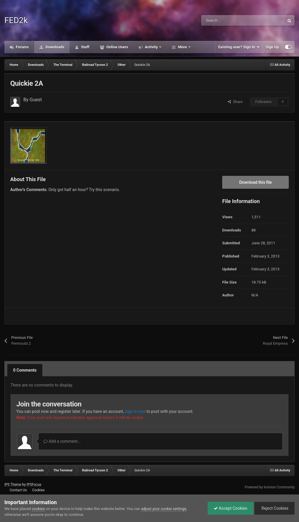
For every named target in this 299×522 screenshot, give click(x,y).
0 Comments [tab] (24, 370)
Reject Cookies (274, 508)
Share (235, 101)
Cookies (38, 490)
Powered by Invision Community (270, 487)
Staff (84, 47)
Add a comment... (62, 441)
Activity (151, 47)
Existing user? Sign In (239, 47)
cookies (38, 508)
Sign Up (272, 47)
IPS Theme (12, 484)
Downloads (55, 47)
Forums (22, 47)
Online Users (116, 47)
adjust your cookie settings (163, 508)
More (182, 47)
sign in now (135, 411)
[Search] (230, 20)
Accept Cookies (230, 508)
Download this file (255, 182)
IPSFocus (34, 484)
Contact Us (18, 490)
